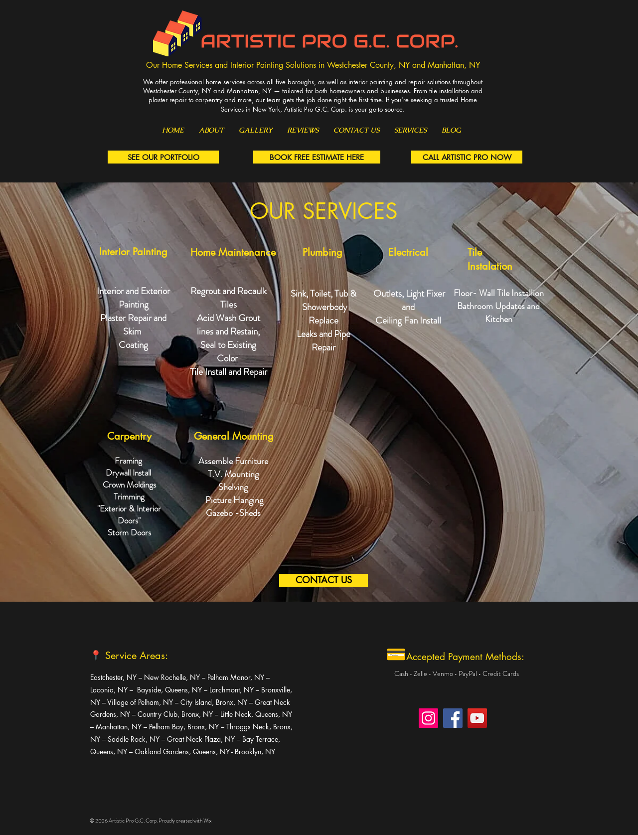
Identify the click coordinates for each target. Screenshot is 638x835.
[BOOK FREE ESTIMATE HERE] (316, 157)
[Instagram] (428, 718)
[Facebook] (453, 718)
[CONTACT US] (323, 580)
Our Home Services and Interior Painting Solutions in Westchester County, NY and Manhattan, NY (313, 65)
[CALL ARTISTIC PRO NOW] (466, 157)
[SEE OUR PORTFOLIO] (163, 157)
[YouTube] (477, 718)
